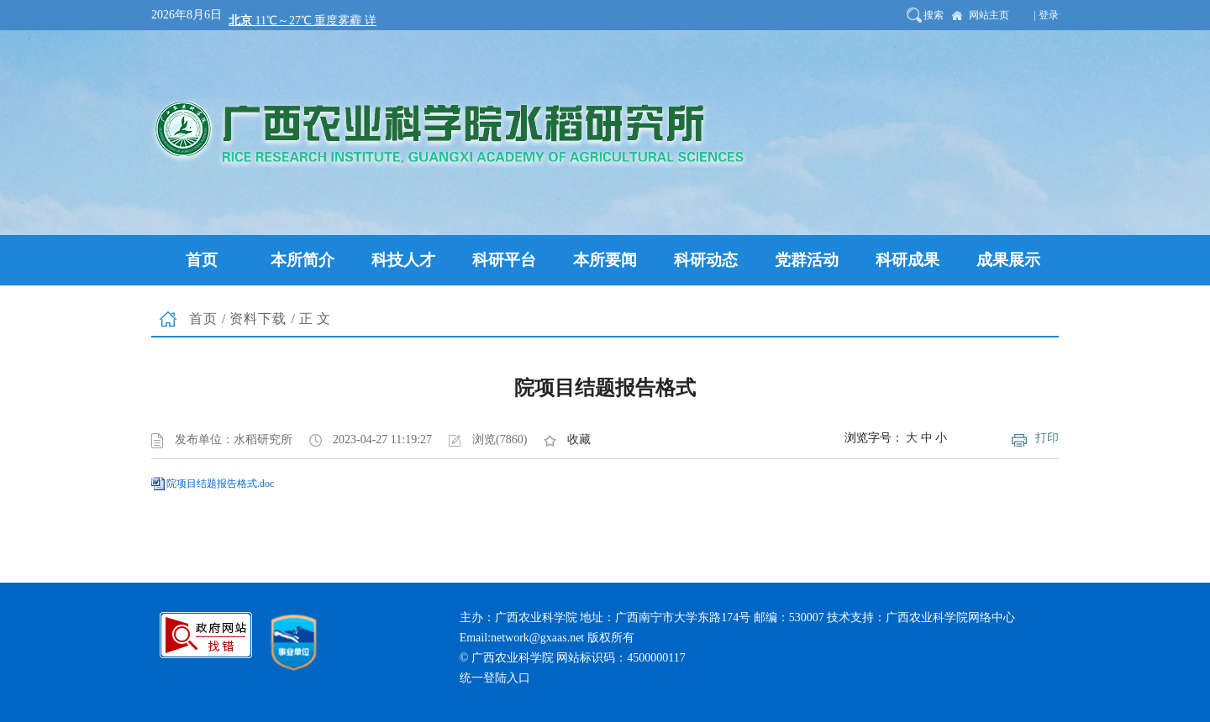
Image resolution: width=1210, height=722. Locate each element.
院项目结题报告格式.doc (220, 483)
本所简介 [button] (302, 260)
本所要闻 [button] (605, 260)
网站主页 (989, 15)
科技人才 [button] (403, 260)
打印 (1047, 438)
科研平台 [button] (504, 260)
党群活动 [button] (807, 260)
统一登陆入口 (495, 678)
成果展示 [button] (1008, 260)
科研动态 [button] (706, 260)
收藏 (579, 439)
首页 (203, 318)
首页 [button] (202, 260)
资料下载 (258, 318)
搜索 (933, 15)
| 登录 (1046, 15)
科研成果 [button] (907, 260)
